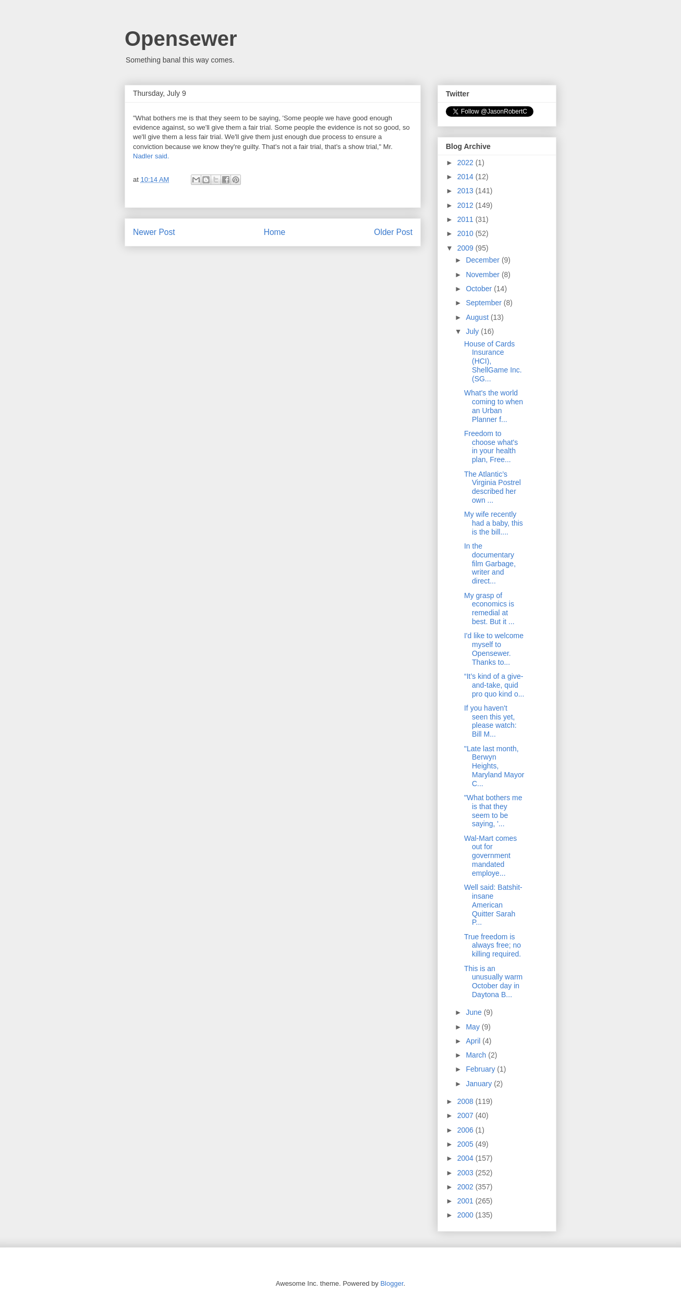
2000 (466, 1215)
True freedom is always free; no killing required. (492, 946)
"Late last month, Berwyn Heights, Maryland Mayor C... (494, 766)
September (484, 303)
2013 (466, 191)
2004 (466, 1158)
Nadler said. (151, 156)
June (474, 1012)
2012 (466, 205)
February (481, 1069)
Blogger (391, 1283)
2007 (466, 1115)
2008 (466, 1101)
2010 (466, 233)
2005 (466, 1144)
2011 (466, 219)
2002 (466, 1187)
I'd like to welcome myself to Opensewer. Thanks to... (494, 648)
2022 (466, 162)
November (483, 274)
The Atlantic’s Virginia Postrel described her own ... (492, 487)
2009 (466, 248)
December (483, 260)
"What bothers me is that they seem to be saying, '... (493, 810)
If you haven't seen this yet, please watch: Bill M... (490, 721)
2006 (466, 1130)
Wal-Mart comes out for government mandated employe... (490, 855)
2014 (466, 176)
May (473, 1027)
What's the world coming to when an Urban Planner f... (493, 406)
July (473, 331)
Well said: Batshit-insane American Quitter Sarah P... (493, 904)
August (478, 317)
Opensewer (181, 38)
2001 (466, 1201)
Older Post (393, 232)
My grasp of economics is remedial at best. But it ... (489, 608)
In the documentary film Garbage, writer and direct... (490, 563)
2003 (466, 1173)
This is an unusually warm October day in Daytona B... (493, 981)
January (480, 1083)
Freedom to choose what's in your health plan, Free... (491, 446)
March (477, 1055)
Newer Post (154, 232)
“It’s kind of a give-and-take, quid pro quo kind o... (494, 685)
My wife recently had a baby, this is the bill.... (493, 523)
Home (275, 232)
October (480, 288)
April (474, 1041)
